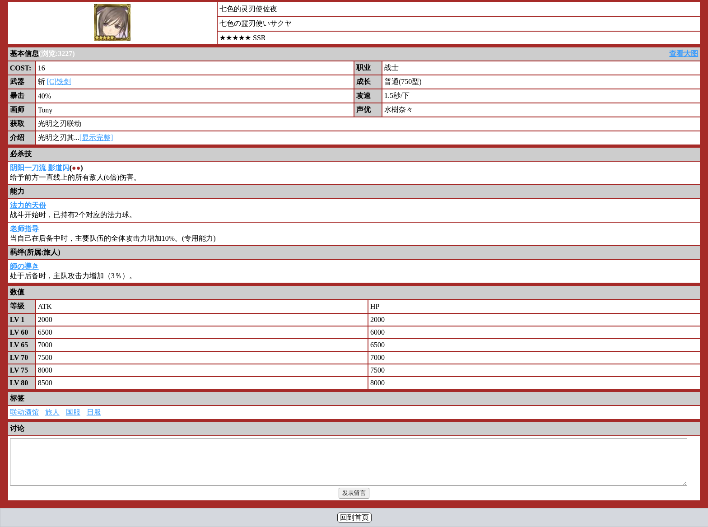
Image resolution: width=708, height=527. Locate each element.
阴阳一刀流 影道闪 (40, 168)
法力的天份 (28, 205)
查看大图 (683, 53)
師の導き (24, 266)
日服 (94, 412)
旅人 (52, 412)
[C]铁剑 (59, 81)
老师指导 (24, 229)
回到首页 (354, 517)
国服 (73, 412)
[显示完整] (96, 137)
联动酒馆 (24, 412)
